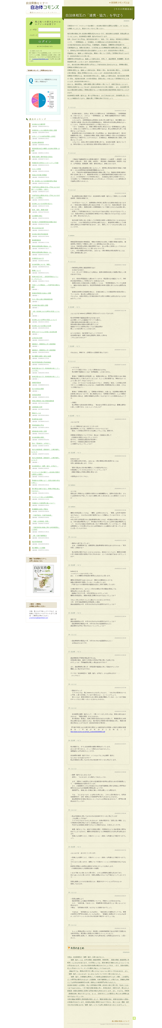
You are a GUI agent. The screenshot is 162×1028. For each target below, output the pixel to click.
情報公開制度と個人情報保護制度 (43, 402)
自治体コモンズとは (120, 2)
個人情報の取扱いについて (120, 1021)
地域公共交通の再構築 (41, 176)
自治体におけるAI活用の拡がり (42, 205)
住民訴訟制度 (41, 396)
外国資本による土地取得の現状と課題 (44, 131)
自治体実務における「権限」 (41, 266)
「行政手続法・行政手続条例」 (42, 516)
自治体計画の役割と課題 (40, 306)
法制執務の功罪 (41, 408)
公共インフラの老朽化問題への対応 (43, 138)
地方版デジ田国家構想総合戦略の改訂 (44, 223)
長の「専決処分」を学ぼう (41, 445)
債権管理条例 (41, 384)
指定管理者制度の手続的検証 (41, 363)
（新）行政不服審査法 (41, 537)
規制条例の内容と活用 (41, 432)
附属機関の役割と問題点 (41, 510)
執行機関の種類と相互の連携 (41, 357)
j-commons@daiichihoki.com (40, 59)
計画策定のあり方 (41, 260)
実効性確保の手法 (41, 426)
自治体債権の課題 (41, 439)
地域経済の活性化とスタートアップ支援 (45, 164)
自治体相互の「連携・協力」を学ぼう (45, 467)
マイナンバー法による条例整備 (43, 498)
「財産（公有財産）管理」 (41, 522)
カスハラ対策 (41, 170)
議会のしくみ (41, 414)
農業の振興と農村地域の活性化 (42, 158)
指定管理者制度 (41, 543)
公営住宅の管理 (41, 339)
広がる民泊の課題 (38, 390)
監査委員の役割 (41, 420)
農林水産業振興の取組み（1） (42, 253)
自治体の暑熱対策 (41, 144)
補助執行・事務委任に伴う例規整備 (43, 345)
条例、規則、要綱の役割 (41, 211)
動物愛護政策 (41, 241)
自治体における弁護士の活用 (41, 327)
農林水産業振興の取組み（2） (42, 247)
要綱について (41, 272)
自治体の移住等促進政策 (41, 235)
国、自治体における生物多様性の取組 (44, 182)
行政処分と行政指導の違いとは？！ (43, 504)
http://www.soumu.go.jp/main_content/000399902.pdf (88, 732)
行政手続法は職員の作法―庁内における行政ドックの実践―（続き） (46, 189)
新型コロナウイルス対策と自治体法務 (44, 333)
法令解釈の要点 (41, 217)
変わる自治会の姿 (41, 229)
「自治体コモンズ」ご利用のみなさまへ (39, 70)
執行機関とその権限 (41, 549)
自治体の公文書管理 (41, 125)
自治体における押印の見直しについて (44, 321)
